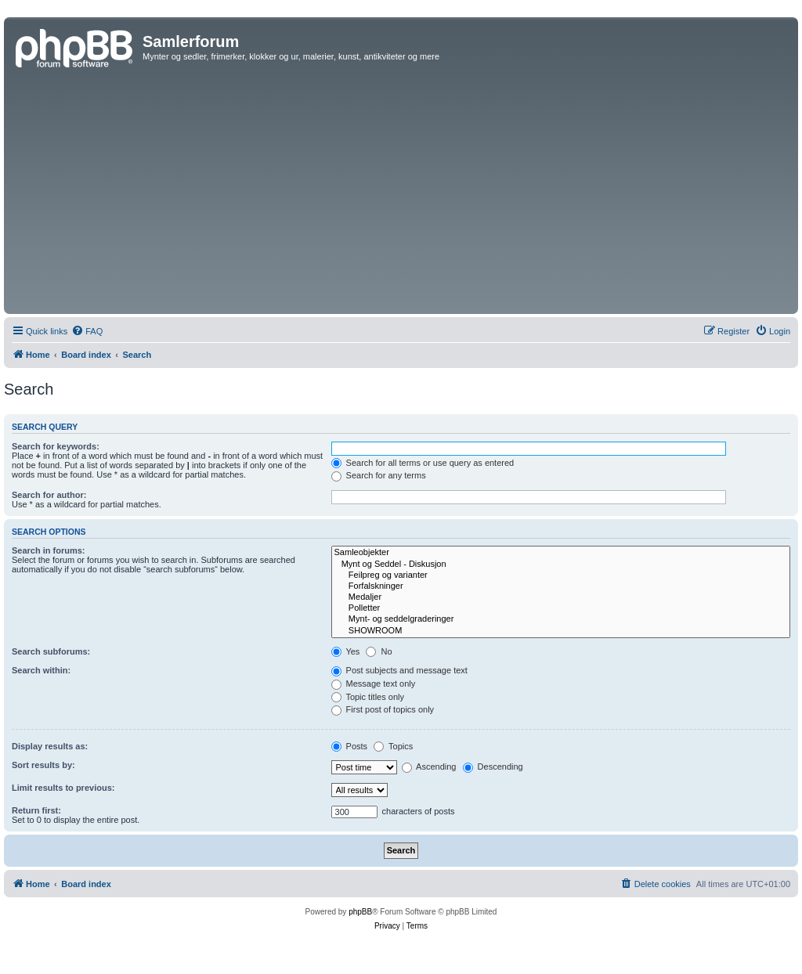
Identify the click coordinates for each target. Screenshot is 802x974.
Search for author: (49, 495)
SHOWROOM (561, 631)
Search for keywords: (55, 446)
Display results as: (50, 746)
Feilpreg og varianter (561, 575)
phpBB (360, 911)
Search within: (41, 670)
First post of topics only (383, 709)
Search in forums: (48, 550)
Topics (393, 746)
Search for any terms (378, 475)
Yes (345, 651)
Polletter (561, 608)
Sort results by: (43, 765)
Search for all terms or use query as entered (423, 462)
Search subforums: (51, 651)
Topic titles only (367, 697)
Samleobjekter (561, 552)
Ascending (429, 766)
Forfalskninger (561, 586)
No (379, 651)
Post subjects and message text (399, 670)
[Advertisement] (401, 192)
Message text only (373, 683)
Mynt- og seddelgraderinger (561, 619)
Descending (493, 766)
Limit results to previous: (63, 787)
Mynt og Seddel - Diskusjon (561, 564)
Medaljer (561, 597)
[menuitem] (87, 331)
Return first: (36, 810)
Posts (349, 746)
